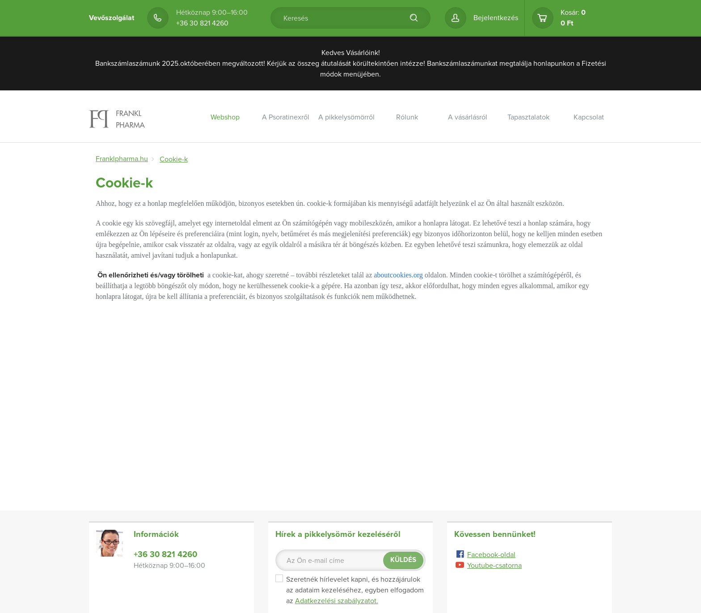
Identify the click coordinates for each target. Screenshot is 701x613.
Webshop (225, 117)
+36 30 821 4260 (202, 23)
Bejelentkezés (495, 17)
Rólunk (407, 117)
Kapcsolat (589, 117)
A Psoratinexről (285, 117)
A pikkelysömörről (346, 117)
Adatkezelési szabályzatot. (336, 600)
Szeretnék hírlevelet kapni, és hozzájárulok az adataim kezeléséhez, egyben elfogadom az (349, 590)
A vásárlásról (467, 117)
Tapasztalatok (528, 117)
